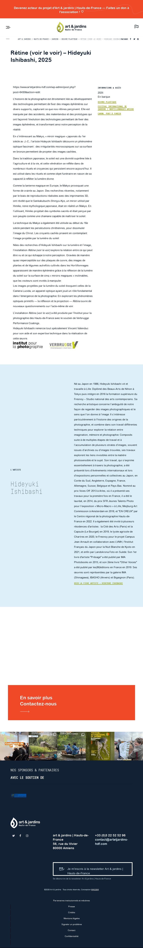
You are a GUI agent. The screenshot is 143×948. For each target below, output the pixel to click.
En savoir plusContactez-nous (39, 703)
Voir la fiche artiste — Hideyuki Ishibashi (98, 583)
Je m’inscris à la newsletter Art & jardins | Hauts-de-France (91, 869)
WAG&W (95, 890)
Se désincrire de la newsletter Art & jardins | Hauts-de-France (82, 879)
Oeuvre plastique (107, 102)
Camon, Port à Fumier (109, 114)
